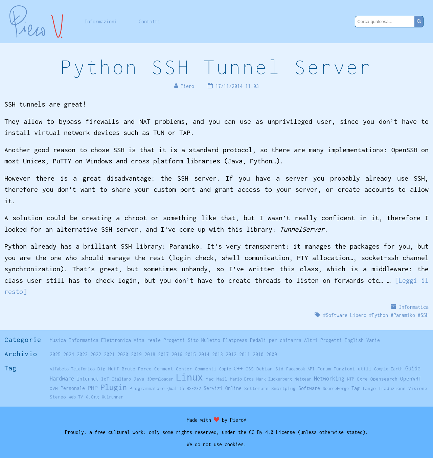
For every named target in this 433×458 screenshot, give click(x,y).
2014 (204, 354)
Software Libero (346, 315)
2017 (163, 354)
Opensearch (383, 379)
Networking (329, 378)
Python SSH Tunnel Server (216, 66)
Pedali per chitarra (275, 340)
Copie (225, 368)
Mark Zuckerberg (274, 379)
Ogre (362, 379)
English (354, 340)
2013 (217, 354)
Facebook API (300, 368)
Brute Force (137, 368)
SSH (424, 315)
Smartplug (283, 388)
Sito (193, 340)
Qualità (175, 388)
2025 (55, 354)
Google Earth (388, 368)
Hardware (62, 378)
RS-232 (194, 388)
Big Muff (108, 368)
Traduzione (392, 388)
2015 (190, 354)
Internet (87, 379)
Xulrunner (112, 396)
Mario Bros (242, 379)
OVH (54, 388)
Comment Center (173, 368)
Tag (355, 388)
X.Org (92, 396)
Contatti (149, 21)
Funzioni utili (352, 368)
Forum (324, 368)
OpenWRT (410, 378)
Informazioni (101, 21)
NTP (350, 379)
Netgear (303, 379)
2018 (149, 354)
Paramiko (404, 315)
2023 (82, 354)
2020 (122, 354)
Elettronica (116, 340)
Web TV (76, 396)
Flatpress (235, 340)
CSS (250, 368)
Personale (73, 388)
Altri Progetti (323, 340)
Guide (412, 368)
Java (139, 379)
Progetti (174, 340)
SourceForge (336, 388)
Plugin (113, 387)
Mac (210, 379)
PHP (93, 387)
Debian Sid (269, 368)
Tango (369, 388)
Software (309, 388)
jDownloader (160, 379)
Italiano (121, 379)
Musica (58, 340)
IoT (105, 379)
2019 (136, 354)
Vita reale (147, 340)
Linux (189, 377)
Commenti (205, 368)
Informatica (414, 307)
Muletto (210, 340)
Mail (221, 379)
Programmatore (147, 388)
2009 (271, 354)
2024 (68, 354)
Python (380, 315)
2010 (258, 354)
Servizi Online (223, 388)
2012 (231, 354)
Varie (373, 340)
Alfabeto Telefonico (72, 368)
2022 (95, 354)
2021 (109, 354)
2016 (177, 354)
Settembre (256, 388)
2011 (244, 354)
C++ (238, 368)
